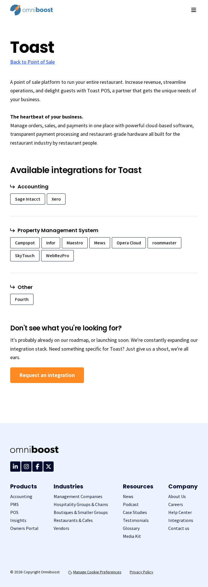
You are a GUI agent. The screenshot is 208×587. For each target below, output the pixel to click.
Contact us (178, 528)
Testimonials (136, 520)
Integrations (180, 520)
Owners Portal (24, 528)
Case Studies (135, 512)
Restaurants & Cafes (73, 520)
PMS (14, 504)
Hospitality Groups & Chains (81, 504)
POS (14, 512)
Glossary (131, 528)
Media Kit (132, 536)
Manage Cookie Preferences (94, 571)
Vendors (61, 528)
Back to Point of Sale (32, 62)
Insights (18, 520)
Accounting (21, 496)
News (128, 496)
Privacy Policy (141, 571)
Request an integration (47, 375)
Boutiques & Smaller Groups (81, 512)
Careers (175, 504)
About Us (177, 496)
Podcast (131, 504)
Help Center (180, 512)
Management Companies (78, 496)
